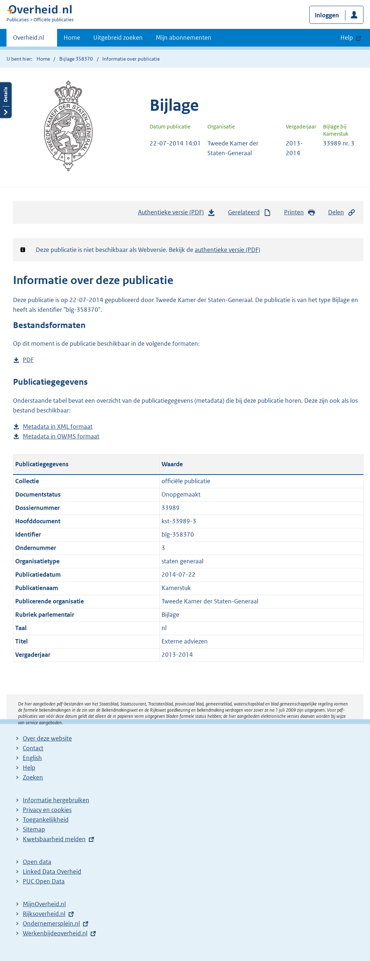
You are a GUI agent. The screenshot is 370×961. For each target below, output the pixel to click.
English (32, 758)
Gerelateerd (249, 212)
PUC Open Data (44, 881)
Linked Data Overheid (52, 871)
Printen (299, 212)
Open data (37, 862)
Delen (342, 212)
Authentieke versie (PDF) (176, 214)
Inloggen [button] (327, 15)
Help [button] (346, 38)
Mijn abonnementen (183, 38)
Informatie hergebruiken (56, 800)
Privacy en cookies (47, 810)
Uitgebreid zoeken (118, 38)
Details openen (6, 100)
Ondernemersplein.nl (51, 923)
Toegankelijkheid (46, 820)
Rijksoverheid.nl (44, 914)
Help (29, 768)
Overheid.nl (28, 40)
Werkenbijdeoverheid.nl (55, 933)
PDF (28, 360)
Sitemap (34, 829)
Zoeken (33, 777)
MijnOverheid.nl (44, 904)
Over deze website (47, 738)
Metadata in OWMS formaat (61, 436)
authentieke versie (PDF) (227, 250)
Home (72, 38)
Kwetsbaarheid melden (54, 839)
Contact (33, 748)
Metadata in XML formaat (57, 427)
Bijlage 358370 (76, 59)
